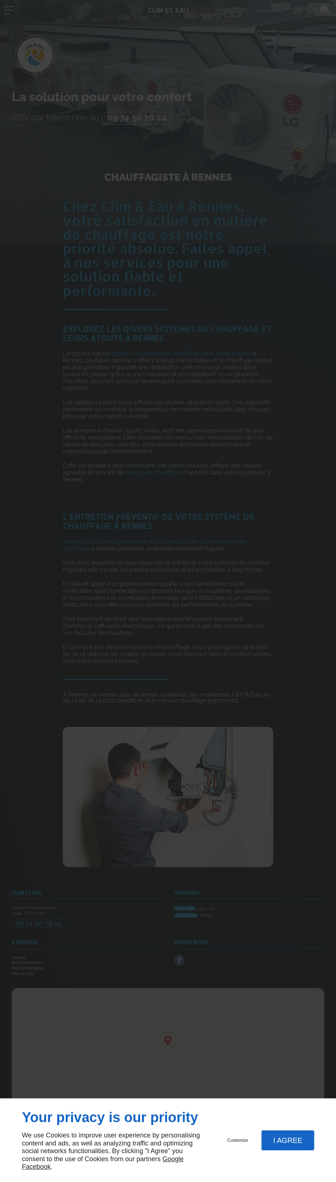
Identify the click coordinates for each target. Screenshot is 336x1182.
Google (173, 1159)
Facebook (36, 1166)
